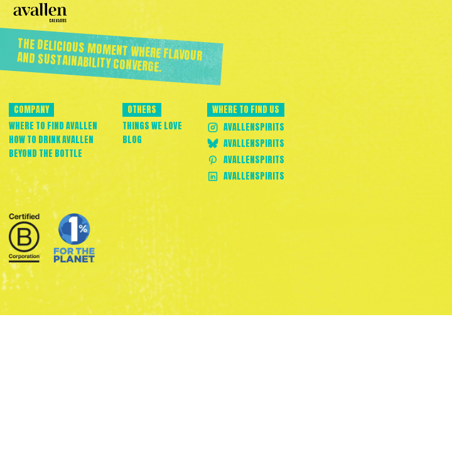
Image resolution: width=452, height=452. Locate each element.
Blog (132, 140)
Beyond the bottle (45, 153)
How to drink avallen (51, 140)
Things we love (152, 126)
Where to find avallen (53, 126)
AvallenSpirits (245, 127)
